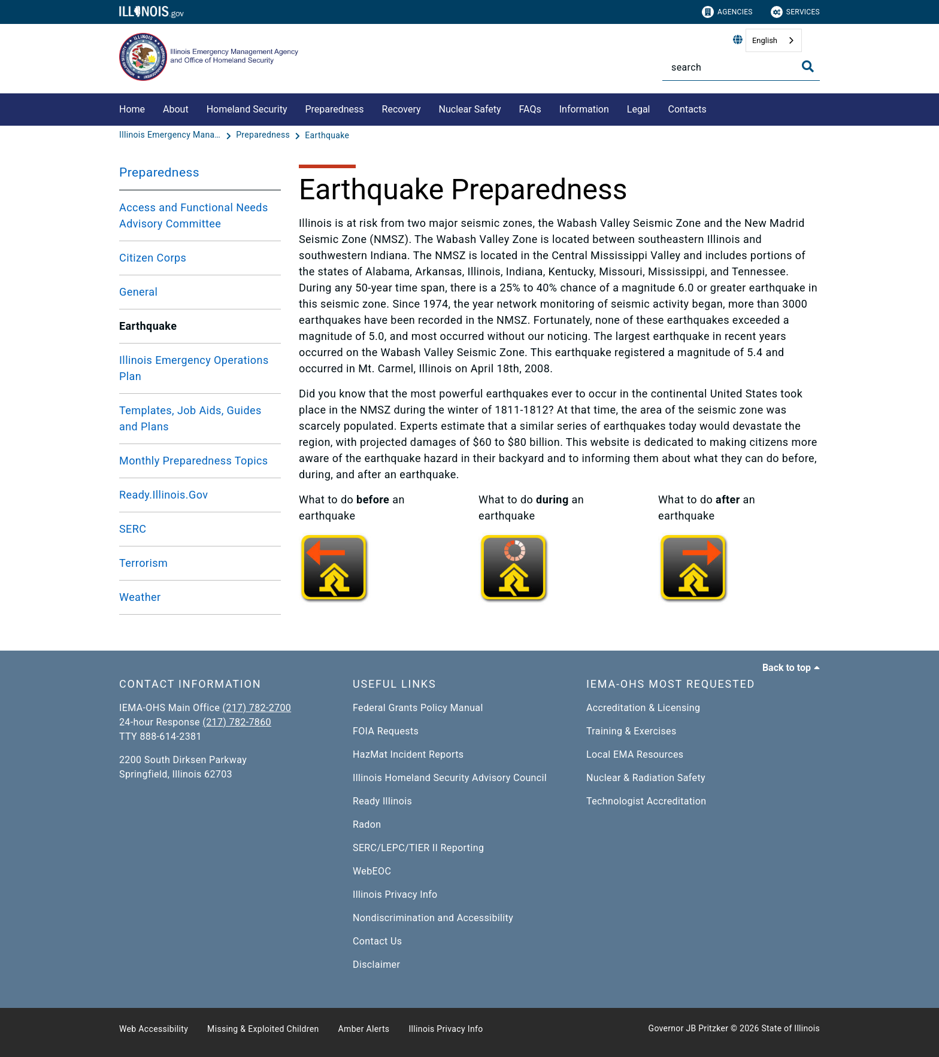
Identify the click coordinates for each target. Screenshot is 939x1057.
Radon (367, 824)
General (138, 291)
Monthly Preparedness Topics (193, 460)
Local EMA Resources (634, 754)
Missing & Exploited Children (263, 1029)
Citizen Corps (152, 257)
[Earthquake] (327, 135)
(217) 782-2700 (257, 707)
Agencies (727, 12)
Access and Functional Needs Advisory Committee (193, 215)
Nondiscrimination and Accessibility (433, 918)
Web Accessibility (153, 1029)
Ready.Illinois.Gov (163, 494)
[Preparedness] (264, 135)
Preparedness (334, 109)
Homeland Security (247, 109)
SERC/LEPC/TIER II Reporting (418, 848)
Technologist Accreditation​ (646, 801)
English (764, 40)
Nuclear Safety (470, 109)
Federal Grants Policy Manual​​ (418, 707)
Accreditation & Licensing (643, 707)
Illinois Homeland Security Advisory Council (450, 777)
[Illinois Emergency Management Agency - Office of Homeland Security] (171, 135)
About (176, 109)
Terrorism (143, 563)
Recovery (401, 109)
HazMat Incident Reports (408, 754)
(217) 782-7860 (236, 722)
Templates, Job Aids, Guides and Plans (190, 418)
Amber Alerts (364, 1029)
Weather (140, 597)
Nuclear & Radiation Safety (645, 777)
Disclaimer (376, 964)
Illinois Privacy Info (395, 894)
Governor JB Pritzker (689, 1028)
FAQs (530, 109)
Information (584, 109)
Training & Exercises (631, 731)
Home (132, 109)
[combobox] (774, 40)
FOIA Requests (386, 731)
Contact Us (377, 941)
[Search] (741, 67)
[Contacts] (716, 107)
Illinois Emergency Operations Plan (194, 368)
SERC (132, 529)
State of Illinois (790, 1028)
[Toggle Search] (808, 66)
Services (795, 12)
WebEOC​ (372, 871)
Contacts (687, 109)
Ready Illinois (382, 801)
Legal (638, 109)
